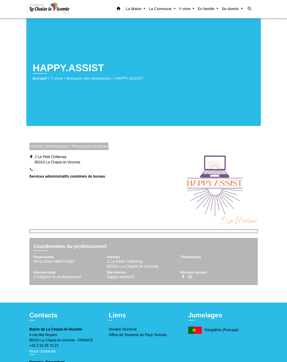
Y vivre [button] (185, 9)
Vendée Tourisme (123, 329)
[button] (118, 9)
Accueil (40, 78)
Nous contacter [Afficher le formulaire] (42, 351)
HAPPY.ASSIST (129, 78)
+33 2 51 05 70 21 (44, 345)
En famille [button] (206, 9)
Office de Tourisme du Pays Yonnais (138, 335)
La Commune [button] (161, 9)
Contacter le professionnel (57, 277)
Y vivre (56, 78)
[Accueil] (55, 9)
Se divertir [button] (231, 9)
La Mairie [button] (134, 9)
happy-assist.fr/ (121, 277)
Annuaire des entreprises (89, 78)
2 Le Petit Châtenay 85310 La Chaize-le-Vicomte (57, 159)
